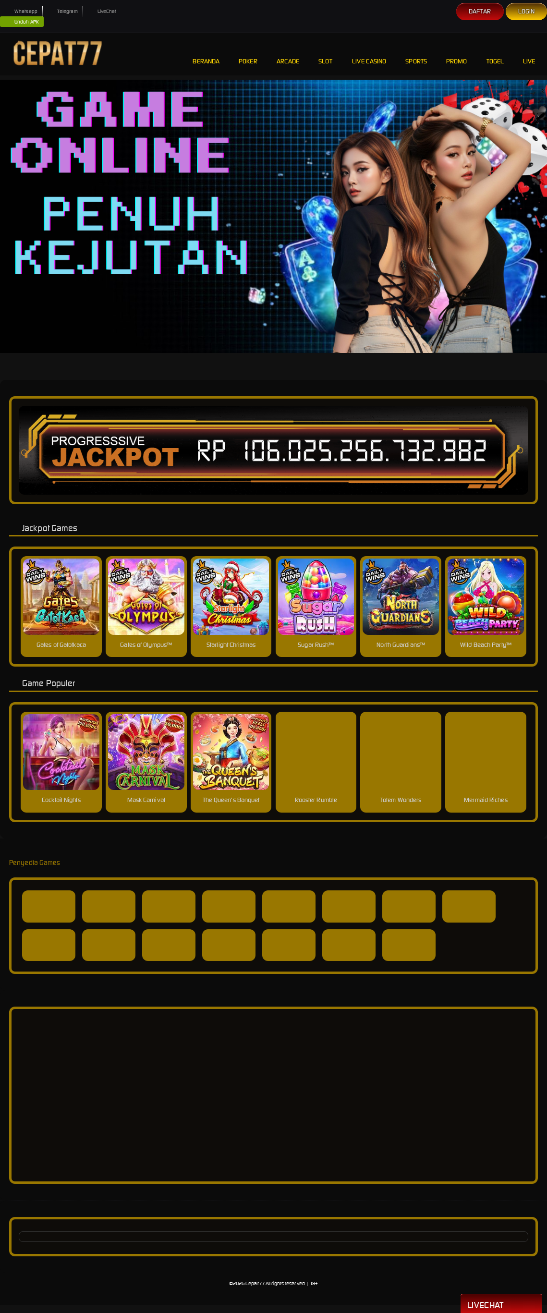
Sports (416, 54)
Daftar (480, 11)
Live (530, 54)
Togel (495, 54)
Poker (248, 54)
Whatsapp (21, 11)
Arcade (288, 54)
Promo (456, 54)
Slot (325, 54)
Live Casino (369, 54)
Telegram (63, 11)
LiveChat (102, 11)
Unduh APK (22, 22)
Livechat (501, 1304)
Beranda (206, 54)
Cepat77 (255, 1283)
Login (526, 11)
